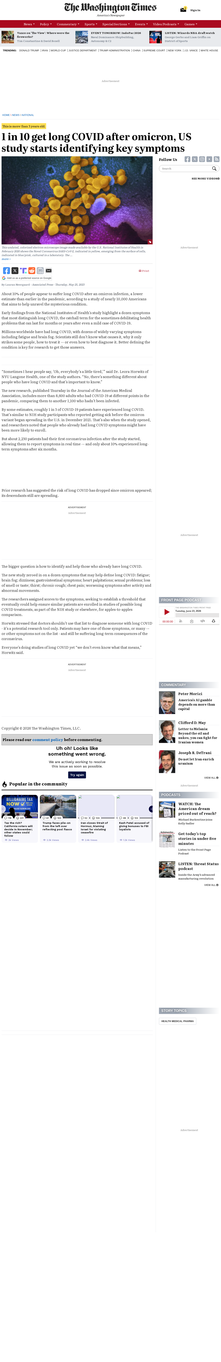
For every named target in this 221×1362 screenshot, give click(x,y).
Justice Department (83, 50)
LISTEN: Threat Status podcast (198, 866)
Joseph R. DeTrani (195, 752)
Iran (45, 50)
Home (6, 115)
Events (140, 24)
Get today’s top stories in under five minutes (197, 838)
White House (209, 50)
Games (189, 24)
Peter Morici (190, 693)
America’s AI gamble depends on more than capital (196, 704)
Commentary (67, 24)
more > (6, 259)
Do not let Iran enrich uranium (196, 761)
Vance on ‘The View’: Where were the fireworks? (43, 34)
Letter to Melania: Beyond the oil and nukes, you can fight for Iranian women (197, 735)
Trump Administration (115, 50)
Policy (44, 24)
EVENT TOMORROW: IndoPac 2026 (116, 33)
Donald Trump (29, 50)
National (28, 115)
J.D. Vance (191, 50)
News (28, 24)
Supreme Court (154, 50)
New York (175, 50)
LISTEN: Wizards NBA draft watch (190, 33)
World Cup (58, 50)
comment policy (47, 739)
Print (144, 271)
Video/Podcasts (164, 24)
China (136, 50)
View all (211, 777)
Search (214, 168)
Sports (90, 24)
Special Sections (114, 24)
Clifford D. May (192, 722)
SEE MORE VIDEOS (205, 178)
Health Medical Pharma (177, 1021)
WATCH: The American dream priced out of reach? (197, 808)
